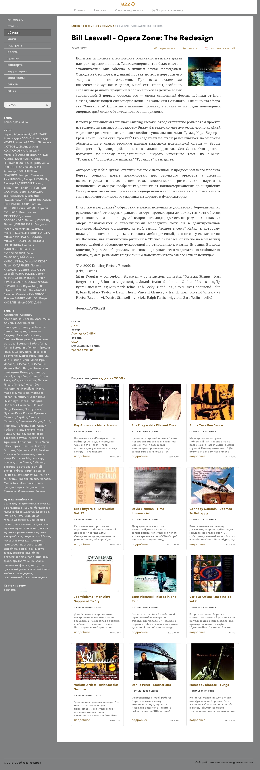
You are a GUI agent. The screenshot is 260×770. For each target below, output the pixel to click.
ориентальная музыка (30, 532)
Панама (38, 405)
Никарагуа (11, 401)
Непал (8, 396)
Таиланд (10, 425)
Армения (10, 323)
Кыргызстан (28, 380)
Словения (25, 421)
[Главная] (129, 4)
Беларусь (27, 327)
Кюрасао (18, 458)
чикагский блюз (39, 569)
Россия (28, 413)
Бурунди (10, 335)
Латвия (43, 380)
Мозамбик (11, 483)
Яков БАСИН (37, 290)
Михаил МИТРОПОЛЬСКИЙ (22, 237)
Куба (15, 380)
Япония (40, 491)
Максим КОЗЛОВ (15, 232)
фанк (39, 561)
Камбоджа (11, 372)
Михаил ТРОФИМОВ (18, 241)
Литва (18, 384)
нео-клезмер (23, 524)
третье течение (24, 561)
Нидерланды (36, 396)
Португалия (33, 409)
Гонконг (33, 347)
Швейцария (12, 446)
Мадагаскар (34, 458)
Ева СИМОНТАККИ (16, 204)
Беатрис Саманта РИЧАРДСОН (25, 294)
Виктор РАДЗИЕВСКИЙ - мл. (23, 183)
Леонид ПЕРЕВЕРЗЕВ (18, 224)
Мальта (9, 462)
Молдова (37, 392)
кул (6, 516)
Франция (10, 442)
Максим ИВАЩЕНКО (28, 228)
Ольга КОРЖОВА (35, 261)
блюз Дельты (24, 511)
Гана (43, 343)
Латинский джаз (28, 516)
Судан (37, 421)
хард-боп (37, 565)
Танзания (10, 491)
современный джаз (17, 577)
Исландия (26, 364)
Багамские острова (17, 466)
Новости (100, 10)
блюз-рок (42, 511)
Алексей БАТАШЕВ (29, 142)
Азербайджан (13, 319)
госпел (8, 524)
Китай (8, 376)
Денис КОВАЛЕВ (15, 196)
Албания (38, 462)
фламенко (11, 565)
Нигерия (19, 396)
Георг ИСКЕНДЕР (30, 191)
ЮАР (33, 450)
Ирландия (11, 364)
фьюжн (24, 565)
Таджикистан (34, 487)
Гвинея (40, 470)
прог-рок (36, 540)
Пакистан (24, 405)
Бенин (8, 331)
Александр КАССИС (17, 138)
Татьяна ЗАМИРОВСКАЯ (20, 282)
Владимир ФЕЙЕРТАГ (18, 187)
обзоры (88, 25)
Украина (9, 438)
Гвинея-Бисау (13, 475)
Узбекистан (35, 434)
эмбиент (10, 573)
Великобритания (28, 335)
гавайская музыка (16, 520)
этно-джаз (39, 577)
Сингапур (34, 417)
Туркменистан (35, 429)
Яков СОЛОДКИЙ (30, 302)
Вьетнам (23, 343)
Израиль (42, 355)
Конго (38, 475)
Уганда (20, 434)
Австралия (11, 314)
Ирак (34, 360)
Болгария (20, 331)
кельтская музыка (16, 540)
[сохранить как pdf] (220, 48)
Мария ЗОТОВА (39, 232)
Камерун (26, 372)
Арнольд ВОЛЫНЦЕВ (18, 171)
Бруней (37, 466)
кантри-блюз (13, 536)
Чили (45, 442)
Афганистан (25, 323)
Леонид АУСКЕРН (37, 220)
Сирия (19, 487)
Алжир (29, 319)
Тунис (19, 429)
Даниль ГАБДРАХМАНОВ (21, 298)
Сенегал (9, 417)
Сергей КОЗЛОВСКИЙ (19, 273)
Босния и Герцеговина (19, 454)
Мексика (23, 392)
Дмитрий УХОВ (39, 200)
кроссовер (11, 544)
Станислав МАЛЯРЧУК (30, 278)
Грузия (8, 351)
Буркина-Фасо (14, 470)
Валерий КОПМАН (36, 179)
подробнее (82, 456)
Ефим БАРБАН (26, 208)
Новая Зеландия (31, 401)
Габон (34, 343)
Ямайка (43, 450)
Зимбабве (28, 355)
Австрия (25, 314)
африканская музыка (18, 507)
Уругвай (22, 438)
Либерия (22, 479)
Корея (33, 376)
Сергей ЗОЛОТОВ (33, 269)
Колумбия (20, 376)
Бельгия (40, 327)
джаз (16, 122)
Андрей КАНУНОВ (16, 158)
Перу (7, 409)
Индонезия (21, 360)
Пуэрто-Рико (13, 413)
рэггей (23, 548)
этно (24, 122)
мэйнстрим (37, 520)
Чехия (37, 442)
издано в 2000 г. (105, 25)
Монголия (26, 483)
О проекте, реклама (129, 10)
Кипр (7, 458)
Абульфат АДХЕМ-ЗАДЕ (31, 134)
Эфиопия (23, 450)
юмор (11, 91)
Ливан (8, 384)
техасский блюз (15, 557)
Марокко (10, 392)
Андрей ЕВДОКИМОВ (33, 154)
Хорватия (24, 442)
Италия (9, 368)
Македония (12, 388)
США (46, 421)
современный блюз (26, 552)
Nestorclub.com (244, 762)
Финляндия (37, 438)
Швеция (27, 446)
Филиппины (26, 491)
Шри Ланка (23, 462)
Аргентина (42, 319)
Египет (28, 475)
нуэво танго (23, 528)
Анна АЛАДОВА (30, 163)
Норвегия (10, 405)
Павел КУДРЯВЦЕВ (16, 265)
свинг (32, 548)
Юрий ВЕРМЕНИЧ (16, 290)
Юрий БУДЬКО (33, 286)
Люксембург (32, 384)
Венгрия (9, 339)
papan (8, 134)
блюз (7, 122)
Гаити (8, 347)
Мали (39, 388)
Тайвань (22, 425)
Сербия (22, 417)
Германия (19, 347)
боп (12, 516)
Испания (40, 364)
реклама (10, 589)
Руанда (9, 487)
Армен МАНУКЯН (30, 167)
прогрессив (28, 544)
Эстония (9, 450)
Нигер (38, 483)
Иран (42, 360)
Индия (8, 360)
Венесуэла (23, 339)
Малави (45, 479)
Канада (39, 372)
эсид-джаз (24, 573)
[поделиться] (164, 48)
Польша (17, 409)
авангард (10, 503)
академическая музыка (34, 503)
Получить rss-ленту (167, 10)
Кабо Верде (23, 368)
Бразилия (34, 331)
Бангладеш (11, 327)
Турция (9, 434)
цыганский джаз (15, 569)
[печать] (190, 48)
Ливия (34, 479)
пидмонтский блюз (37, 536)
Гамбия (30, 470)
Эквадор (40, 446)
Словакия (10, 421)
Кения (40, 454)
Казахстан (40, 368)
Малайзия (27, 388)
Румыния (40, 413)
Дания (18, 351)
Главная (79, 10)
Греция (45, 347)
